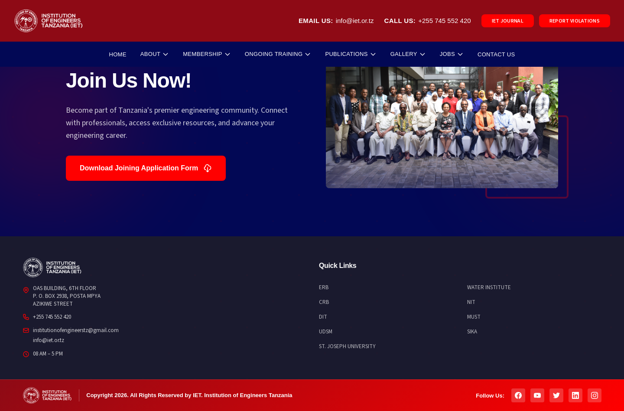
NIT (471, 302)
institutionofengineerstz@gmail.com (76, 330)
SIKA (472, 332)
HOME (117, 54)
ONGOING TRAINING (278, 54)
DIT (323, 317)
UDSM (325, 332)
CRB (324, 302)
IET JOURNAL (507, 21)
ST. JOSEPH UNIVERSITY (347, 346)
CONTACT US (496, 54)
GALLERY (408, 54)
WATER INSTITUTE (489, 287)
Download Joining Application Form (146, 168)
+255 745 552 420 (444, 20)
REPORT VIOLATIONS (574, 21)
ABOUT (154, 54)
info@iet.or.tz (355, 20)
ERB (323, 287)
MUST (474, 317)
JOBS (452, 54)
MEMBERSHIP (207, 54)
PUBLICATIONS (350, 54)
